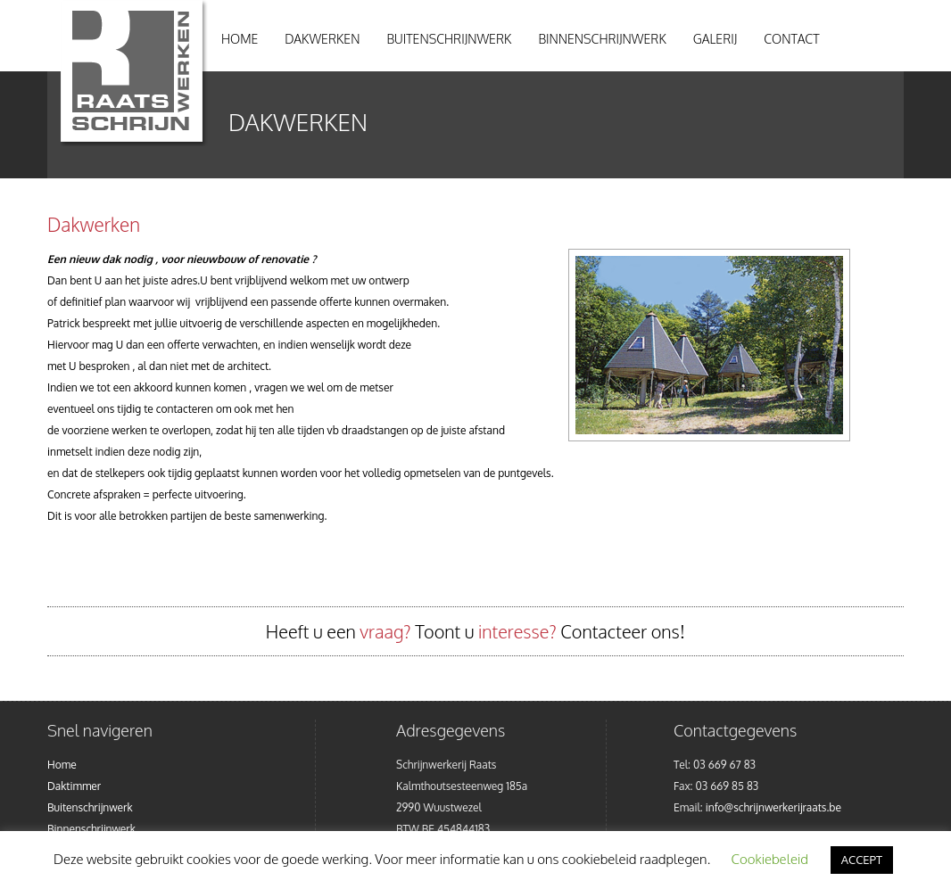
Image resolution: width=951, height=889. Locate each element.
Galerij (715, 38)
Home (239, 38)
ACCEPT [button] (861, 859)
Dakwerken (322, 38)
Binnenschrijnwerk (602, 38)
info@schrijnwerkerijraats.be (773, 807)
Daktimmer (74, 786)
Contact (791, 38)
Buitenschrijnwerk (448, 38)
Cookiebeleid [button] (770, 859)
